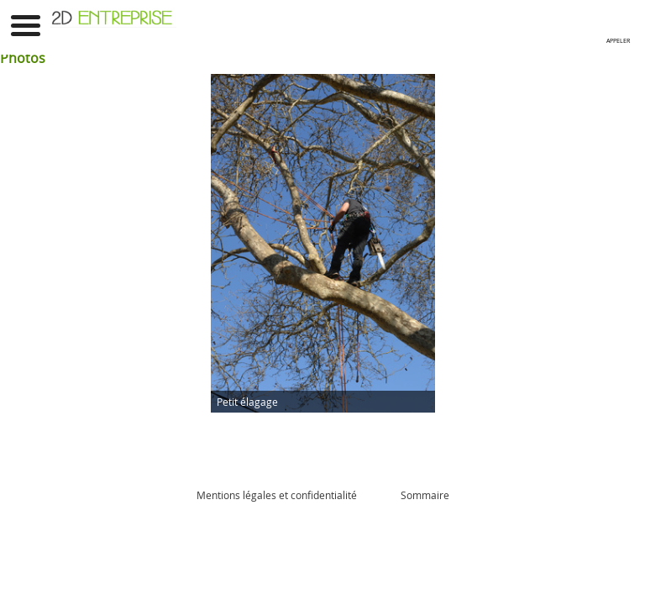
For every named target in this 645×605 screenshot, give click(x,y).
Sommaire (425, 495)
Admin (379, 495)
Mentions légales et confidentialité (277, 495)
